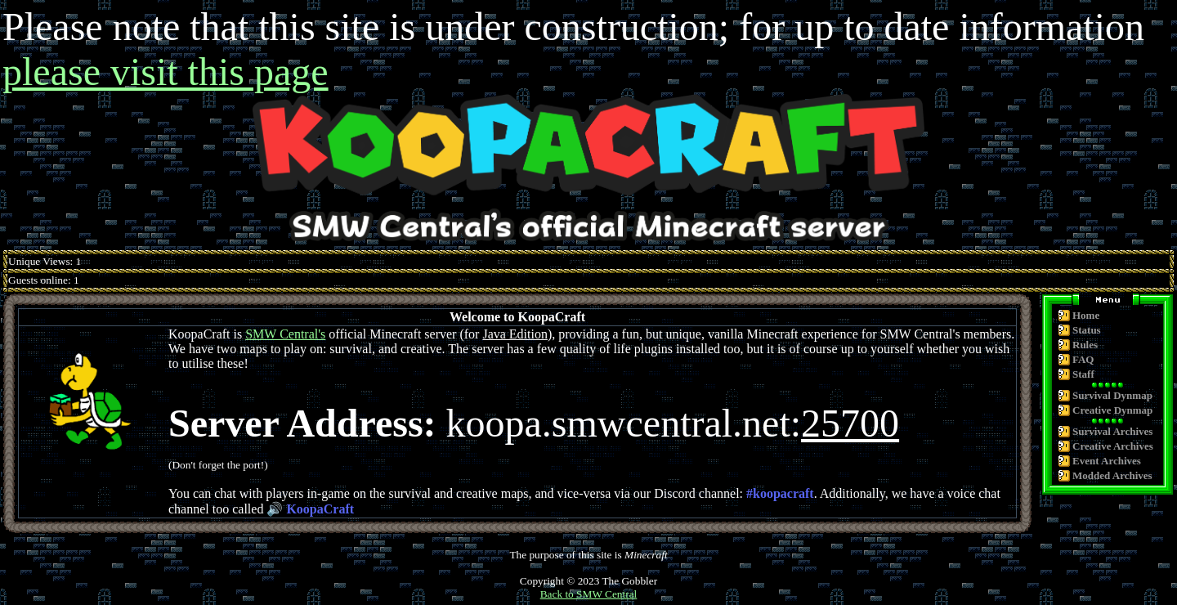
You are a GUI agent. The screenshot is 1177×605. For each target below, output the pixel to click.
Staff (1083, 374)
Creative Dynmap (1112, 410)
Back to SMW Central (589, 594)
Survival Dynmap (1112, 395)
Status (1086, 330)
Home (1085, 315)
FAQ (1083, 359)
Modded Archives (1112, 475)
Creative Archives (1112, 446)
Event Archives (1106, 461)
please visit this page (165, 71)
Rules (1085, 344)
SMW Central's (285, 334)
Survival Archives (1112, 431)
